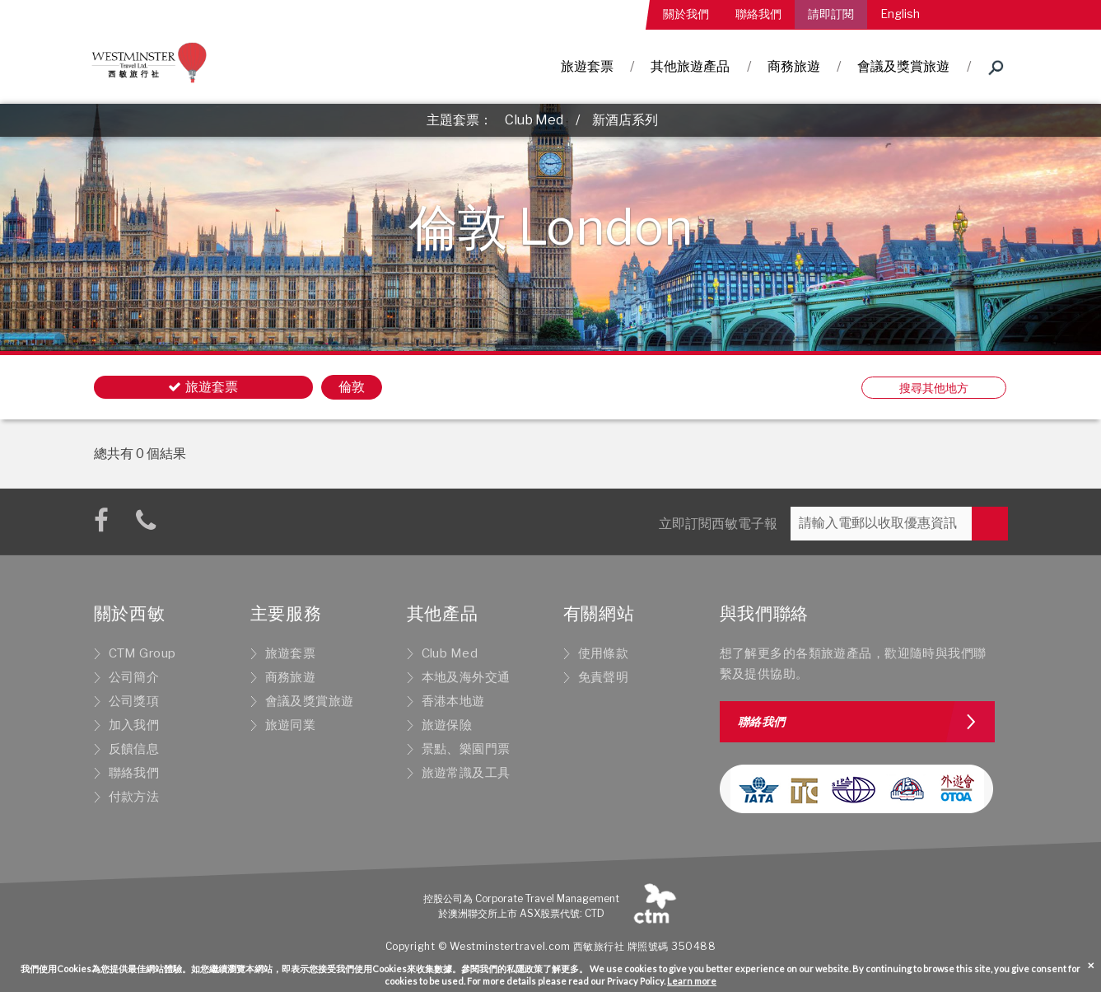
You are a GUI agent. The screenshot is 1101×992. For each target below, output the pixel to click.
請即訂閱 (831, 14)
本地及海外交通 (466, 677)
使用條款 (603, 653)
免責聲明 (603, 677)
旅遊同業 (290, 725)
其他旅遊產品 (690, 66)
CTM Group (142, 653)
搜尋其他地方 (933, 388)
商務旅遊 (793, 66)
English (900, 14)
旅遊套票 (587, 66)
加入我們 (134, 725)
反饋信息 (134, 749)
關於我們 (686, 14)
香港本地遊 (453, 701)
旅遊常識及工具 (466, 772)
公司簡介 (134, 677)
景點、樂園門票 (466, 749)
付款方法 (134, 796)
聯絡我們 (758, 14)
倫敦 (351, 387)
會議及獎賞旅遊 (903, 66)
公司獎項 (134, 701)
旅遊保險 (447, 725)
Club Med (534, 120)
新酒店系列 (625, 120)
